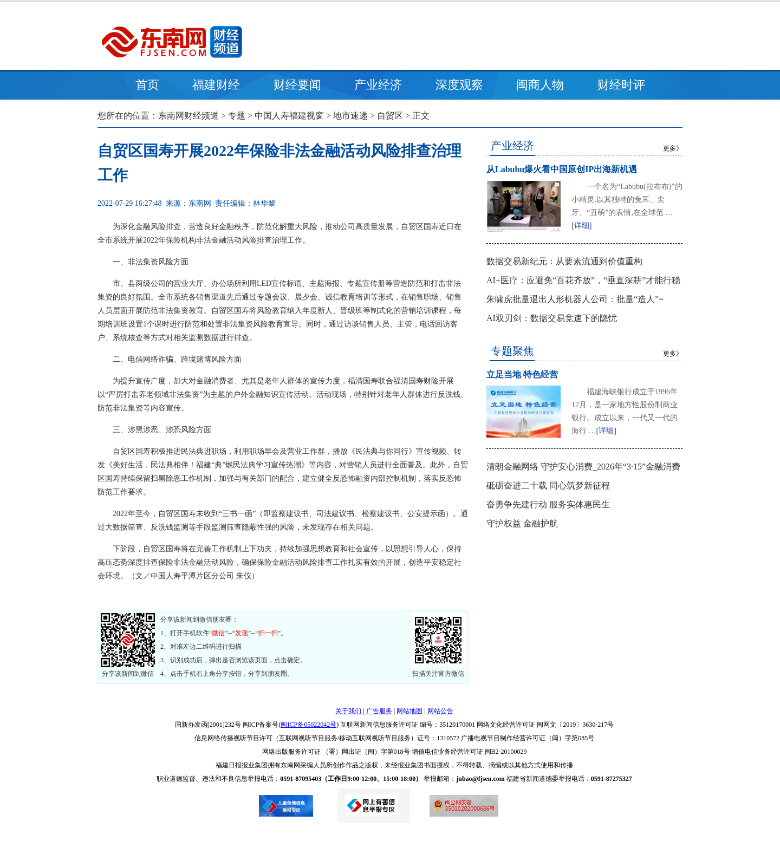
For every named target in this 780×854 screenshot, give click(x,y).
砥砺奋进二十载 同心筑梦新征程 (548, 485)
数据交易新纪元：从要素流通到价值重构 (564, 261)
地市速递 (350, 115)
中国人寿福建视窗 (289, 115)
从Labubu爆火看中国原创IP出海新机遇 (561, 169)
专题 (236, 115)
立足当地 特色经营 (522, 374)
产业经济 (378, 85)
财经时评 (621, 85)
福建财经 (216, 85)
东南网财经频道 (188, 115)
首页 (147, 85)
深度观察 (459, 85)
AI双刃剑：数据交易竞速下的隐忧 (551, 318)
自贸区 (390, 115)
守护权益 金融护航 (522, 523)
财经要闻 (297, 85)
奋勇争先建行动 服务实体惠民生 (548, 504)
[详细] (581, 225)
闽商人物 (540, 85)
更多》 (672, 148)
